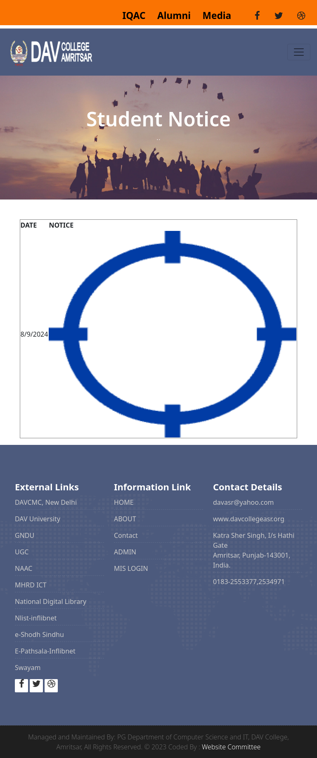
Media (212, 15)
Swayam (27, 667)
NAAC (23, 568)
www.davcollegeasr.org (248, 518)
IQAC (135, 15)
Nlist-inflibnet (36, 618)
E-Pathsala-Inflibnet (45, 651)
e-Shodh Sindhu (39, 634)
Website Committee (231, 746)
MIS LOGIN (131, 568)
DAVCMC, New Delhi (46, 502)
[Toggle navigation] (298, 52)
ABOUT (125, 518)
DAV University (37, 518)
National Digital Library (50, 601)
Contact (126, 535)
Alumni (170, 15)
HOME (124, 502)
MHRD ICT (31, 584)
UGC (21, 551)
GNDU (24, 535)
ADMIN (125, 551)
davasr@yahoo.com (243, 502)
